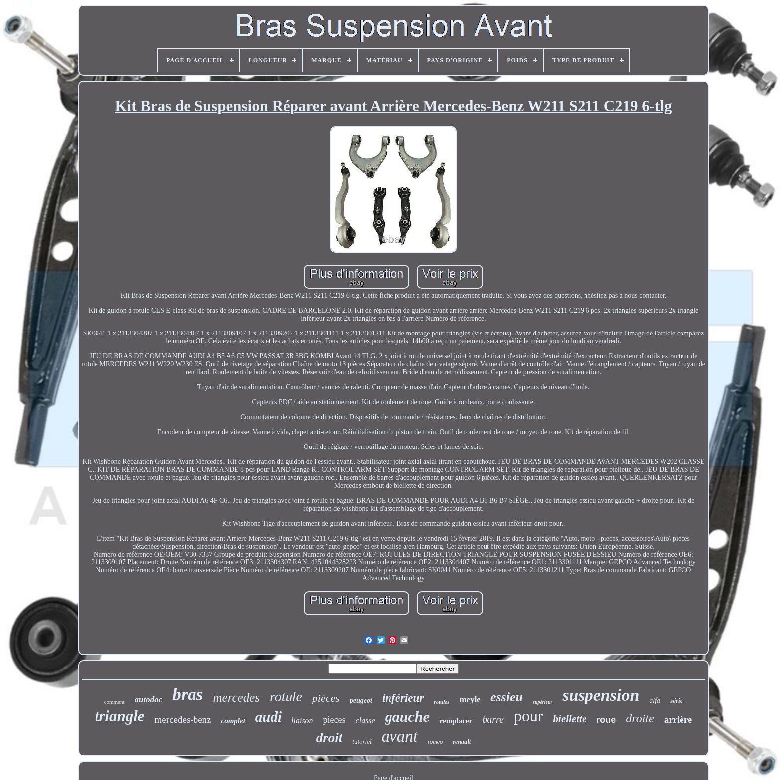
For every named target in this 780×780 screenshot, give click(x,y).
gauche (407, 716)
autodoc (149, 699)
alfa (654, 700)
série (676, 700)
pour (528, 716)
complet (233, 721)
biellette (570, 719)
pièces (326, 698)
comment (114, 702)
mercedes (236, 697)
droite (640, 718)
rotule (286, 696)
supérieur (542, 702)
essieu (506, 697)
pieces (334, 720)
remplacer (456, 721)
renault (462, 741)
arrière (678, 719)
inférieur (403, 698)
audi (268, 717)
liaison (302, 720)
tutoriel (361, 741)
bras (187, 694)
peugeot (361, 700)
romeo (435, 741)
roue (606, 720)
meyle (469, 699)
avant (400, 736)
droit (329, 737)
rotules (441, 702)
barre (493, 719)
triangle (120, 716)
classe (365, 720)
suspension (600, 695)
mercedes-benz (183, 719)
